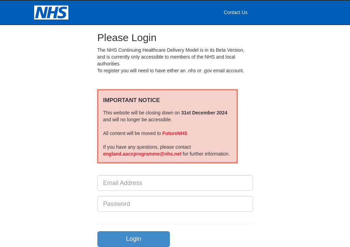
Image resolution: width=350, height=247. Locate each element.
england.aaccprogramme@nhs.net (142, 154)
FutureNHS (174, 133)
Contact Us (235, 12)
